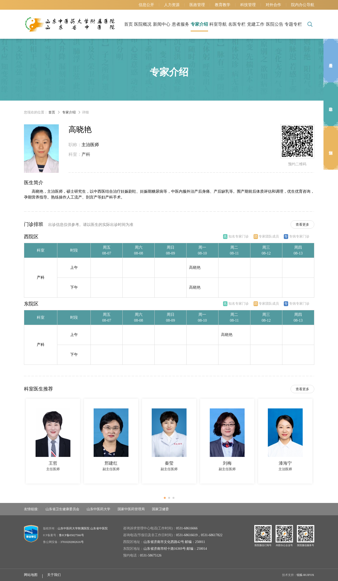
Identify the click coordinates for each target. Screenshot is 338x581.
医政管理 (197, 5)
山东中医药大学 (98, 509)
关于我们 (54, 575)
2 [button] (170, 499)
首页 (128, 24)
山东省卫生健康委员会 (62, 509)
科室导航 (218, 24)
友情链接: (31, 509)
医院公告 (274, 24)
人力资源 (172, 5)
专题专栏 (293, 24)
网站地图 (31, 575)
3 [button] (175, 499)
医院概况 (142, 24)
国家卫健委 (160, 509)
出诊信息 (330, 104)
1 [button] (166, 499)
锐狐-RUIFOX (305, 575)
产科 (86, 154)
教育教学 (222, 5)
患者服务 (180, 24)
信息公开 (146, 5)
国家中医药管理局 (131, 509)
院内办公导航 (302, 5)
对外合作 (273, 5)
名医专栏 (237, 24)
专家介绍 (199, 24)
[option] (53, 441)
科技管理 (248, 5)
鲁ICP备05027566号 (71, 535)
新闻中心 (161, 24)
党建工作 (255, 24)
